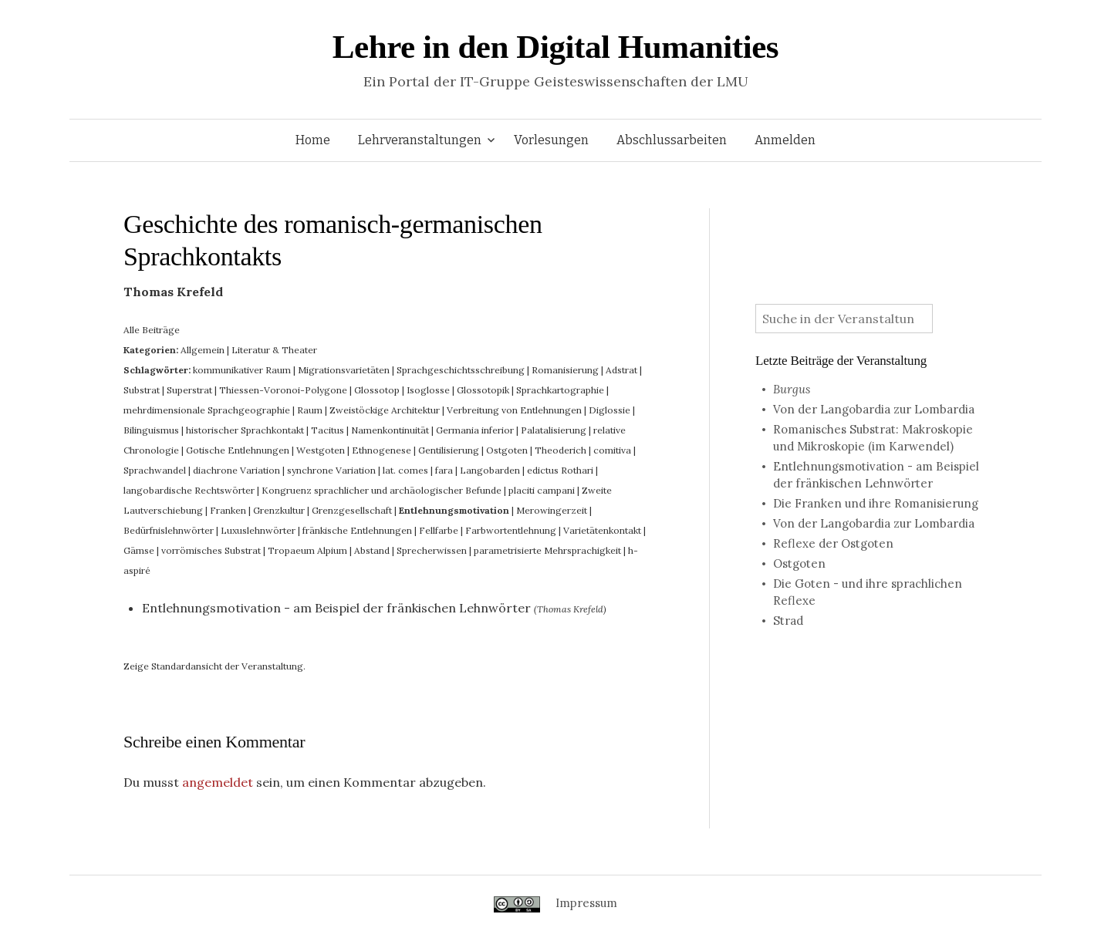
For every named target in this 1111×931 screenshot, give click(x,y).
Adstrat (621, 370)
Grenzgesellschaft (352, 510)
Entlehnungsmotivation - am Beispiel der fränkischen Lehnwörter (336, 608)
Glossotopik (483, 390)
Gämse (138, 550)
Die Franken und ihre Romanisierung (875, 503)
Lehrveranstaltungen (419, 140)
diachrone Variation (236, 470)
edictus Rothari (560, 470)
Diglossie (609, 410)
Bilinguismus (151, 430)
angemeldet (217, 782)
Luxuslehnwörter (258, 530)
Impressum (586, 903)
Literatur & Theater (274, 350)
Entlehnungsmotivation (454, 510)
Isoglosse (428, 390)
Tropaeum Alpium (307, 550)
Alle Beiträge (151, 330)
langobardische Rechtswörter (189, 490)
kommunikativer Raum (242, 370)
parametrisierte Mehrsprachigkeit (547, 550)
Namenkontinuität (390, 430)
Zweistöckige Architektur (384, 410)
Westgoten (320, 450)
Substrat (141, 390)
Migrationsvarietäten (344, 370)
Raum (309, 410)
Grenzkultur (279, 510)
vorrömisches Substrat (211, 550)
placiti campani (541, 490)
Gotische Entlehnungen (237, 450)
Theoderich (560, 450)
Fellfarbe (438, 530)
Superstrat (189, 390)
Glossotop (377, 390)
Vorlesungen (551, 140)
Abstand (372, 550)
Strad (788, 620)
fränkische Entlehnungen (357, 530)
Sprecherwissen (432, 550)
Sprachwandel (154, 470)
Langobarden (490, 470)
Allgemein (203, 350)
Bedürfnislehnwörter (168, 530)
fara (444, 470)
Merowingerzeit (551, 510)
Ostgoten (507, 450)
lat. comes (405, 470)
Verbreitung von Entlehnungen (514, 410)
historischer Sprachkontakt (245, 430)
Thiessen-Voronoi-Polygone (283, 390)
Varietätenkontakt (602, 530)
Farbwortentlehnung (510, 530)
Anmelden (785, 140)
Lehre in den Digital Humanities (555, 47)
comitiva (612, 450)
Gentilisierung (448, 450)
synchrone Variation (331, 470)
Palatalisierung (553, 430)
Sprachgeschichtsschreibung (461, 370)
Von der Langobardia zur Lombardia (873, 409)
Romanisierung (565, 370)
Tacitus (327, 430)
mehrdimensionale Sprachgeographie (206, 410)
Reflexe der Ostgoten (833, 543)
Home (312, 140)
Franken (228, 510)
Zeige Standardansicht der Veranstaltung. (214, 666)
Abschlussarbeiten (671, 140)
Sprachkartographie (560, 390)
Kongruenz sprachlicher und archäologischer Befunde (381, 490)
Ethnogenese (381, 450)
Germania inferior (475, 430)
